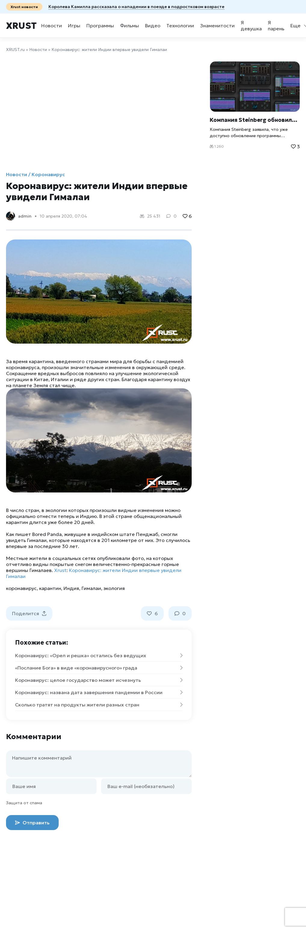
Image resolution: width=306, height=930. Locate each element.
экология (114, 588)
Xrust (21, 25)
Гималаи (91, 588)
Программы (100, 26)
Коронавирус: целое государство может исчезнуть (99, 680)
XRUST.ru (15, 49)
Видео (152, 26)
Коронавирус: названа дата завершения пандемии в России (99, 692)
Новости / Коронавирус (35, 174)
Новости (51, 26)
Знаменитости (217, 26)
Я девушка (251, 26)
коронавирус (21, 588)
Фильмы (129, 26)
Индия (71, 588)
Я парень (276, 26)
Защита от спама (24, 802)
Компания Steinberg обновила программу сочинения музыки (255, 119)
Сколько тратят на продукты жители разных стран (99, 705)
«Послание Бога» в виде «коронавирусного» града (99, 668)
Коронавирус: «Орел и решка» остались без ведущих (99, 655)
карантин (50, 588)
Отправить (32, 823)
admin (25, 216)
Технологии (180, 26)
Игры (74, 26)
